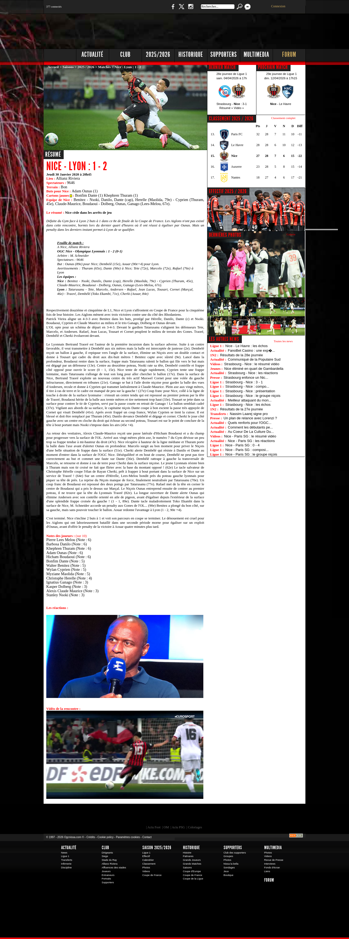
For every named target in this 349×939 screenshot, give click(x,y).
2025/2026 (158, 54)
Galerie (290, 234)
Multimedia (256, 54)
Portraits (106, 878)
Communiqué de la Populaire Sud (254, 359)
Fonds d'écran (272, 867)
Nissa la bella (231, 863)
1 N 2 (134, 9)
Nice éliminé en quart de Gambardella (253, 369)
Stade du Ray (109, 860)
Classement (149, 863)
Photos (146, 867)
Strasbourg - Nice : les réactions (253, 373)
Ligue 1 (65, 856)
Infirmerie (66, 863)
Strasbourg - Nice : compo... (247, 386)
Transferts (66, 860)
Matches (104, 67)
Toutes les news (283, 341)
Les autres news (224, 339)
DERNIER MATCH (222, 67)
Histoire (187, 852)
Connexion (278, 6)
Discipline (66, 867)
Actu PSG (178, 827)
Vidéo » (239, 108)
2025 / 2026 (85, 67)
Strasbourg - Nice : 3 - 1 (244, 382)
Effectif (146, 856)
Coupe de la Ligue (193, 878)
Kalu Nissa (250, 815)
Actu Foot (154, 827)
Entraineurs (108, 875)
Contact (146, 837)
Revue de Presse (273, 860)
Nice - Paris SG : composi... (247, 450)
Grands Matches (192, 863)
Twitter (181, 9)
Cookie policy (105, 837)
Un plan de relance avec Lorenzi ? (250, 418)
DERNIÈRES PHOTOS (225, 235)
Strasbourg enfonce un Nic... (246, 377)
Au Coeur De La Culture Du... (251, 432)
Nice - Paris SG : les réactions (251, 441)
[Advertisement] (207, 29)
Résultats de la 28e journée (241, 355)
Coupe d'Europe (192, 871)
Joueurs (106, 871)
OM (166, 827)
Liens (267, 871)
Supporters (223, 54)
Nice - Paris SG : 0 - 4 (242, 445)
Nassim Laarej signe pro (249, 414)
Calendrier (148, 860)
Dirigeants (107, 852)
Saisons (68, 67)
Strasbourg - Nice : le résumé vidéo (251, 364)
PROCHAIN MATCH (273, 67)
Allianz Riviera (110, 863)
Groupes (228, 856)
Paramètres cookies (128, 837)
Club (125, 54)
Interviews (270, 863)
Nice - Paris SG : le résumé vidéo (250, 436)
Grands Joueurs (192, 860)
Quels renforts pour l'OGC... (250, 423)
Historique (190, 54)
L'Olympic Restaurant (177, 815)
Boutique (155, 9)
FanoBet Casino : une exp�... (251, 350)
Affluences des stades (114, 867)
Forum (289, 54)
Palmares (188, 856)
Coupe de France (152, 875)
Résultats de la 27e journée (241, 409)
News (64, 852)
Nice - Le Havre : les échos (246, 346)
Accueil (53, 67)
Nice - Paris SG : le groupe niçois (251, 454)
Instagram (190, 9)
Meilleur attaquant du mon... (250, 400)
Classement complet (283, 118)
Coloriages (195, 827)
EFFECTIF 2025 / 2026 (228, 191)
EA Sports (105, 815)
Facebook (172, 9)
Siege (105, 856)
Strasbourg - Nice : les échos (247, 405)
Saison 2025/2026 (156, 847)
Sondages (229, 867)
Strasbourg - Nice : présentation (250, 391)
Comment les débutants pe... (250, 427)
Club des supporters (235, 852)
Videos (146, 871)
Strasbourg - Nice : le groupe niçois (252, 396)
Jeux (226, 871)
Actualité (92, 54)
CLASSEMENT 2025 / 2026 (231, 118)
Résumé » (226, 108)
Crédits (90, 837)
